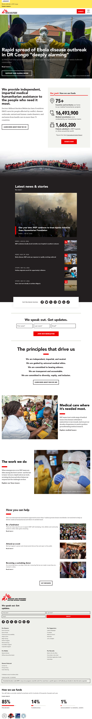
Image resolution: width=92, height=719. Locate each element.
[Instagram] (15, 621)
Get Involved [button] (46, 583)
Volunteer (49, 636)
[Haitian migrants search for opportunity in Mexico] (46, 272)
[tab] (54, 93)
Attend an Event (51, 634)
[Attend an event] (46, 550)
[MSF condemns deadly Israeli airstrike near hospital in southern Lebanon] (46, 245)
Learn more (6, 6)
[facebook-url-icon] (42, 302)
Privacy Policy (5, 667)
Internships (49, 659)
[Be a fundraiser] (46, 531)
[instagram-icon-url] (55, 302)
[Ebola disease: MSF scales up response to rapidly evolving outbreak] (46, 259)
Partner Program (6, 640)
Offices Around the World (8, 655)
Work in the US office (52, 653)
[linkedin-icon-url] (63, 302)
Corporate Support (6, 646)
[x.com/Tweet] (11, 621)
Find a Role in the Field (52, 655)
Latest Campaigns (51, 630)
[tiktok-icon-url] (68, 302)
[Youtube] (19, 621)
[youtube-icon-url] (59, 302)
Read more (6, 67)
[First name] (24, 326)
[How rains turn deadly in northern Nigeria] (46, 285)
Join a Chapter (50, 638)
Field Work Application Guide (54, 657)
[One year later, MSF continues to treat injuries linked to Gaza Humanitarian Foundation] (46, 215)
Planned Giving (5, 642)
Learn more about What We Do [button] (15, 127)
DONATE (81, 11)
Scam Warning (5, 669)
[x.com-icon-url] (50, 302)
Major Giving (5, 638)
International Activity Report (74, 135)
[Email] (63, 326)
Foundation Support (7, 644)
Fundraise (49, 632)
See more (18, 190)
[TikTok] (28, 621)
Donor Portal (5, 632)
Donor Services (5, 630)
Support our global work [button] (16, 73)
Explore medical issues (68, 430)
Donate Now (69, 142)
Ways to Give (5, 636)
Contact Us (4, 665)
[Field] (24, 612)
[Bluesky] (7, 621)
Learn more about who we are (46, 382)
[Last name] (42, 326)
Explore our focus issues (10, 483)
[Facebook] (3, 621)
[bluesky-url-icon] (46, 302)
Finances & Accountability (8, 634)
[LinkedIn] (24, 621)
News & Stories (5, 653)
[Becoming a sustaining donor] (46, 570)
